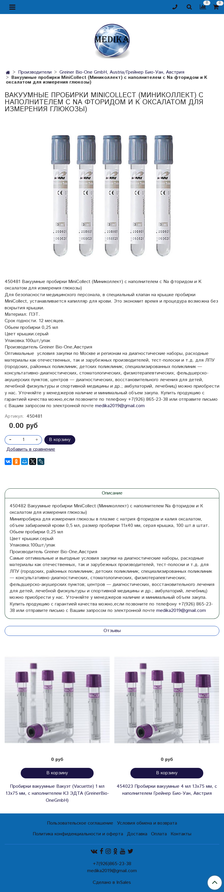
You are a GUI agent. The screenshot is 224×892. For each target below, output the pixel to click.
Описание (112, 493)
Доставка (137, 834)
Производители (35, 72)
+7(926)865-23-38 (112, 863)
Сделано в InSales (112, 882)
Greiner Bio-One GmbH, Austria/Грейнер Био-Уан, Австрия (122, 72)
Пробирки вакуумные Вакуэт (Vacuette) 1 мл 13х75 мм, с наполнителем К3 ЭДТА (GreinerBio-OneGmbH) (57, 793)
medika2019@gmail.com (120, 405)
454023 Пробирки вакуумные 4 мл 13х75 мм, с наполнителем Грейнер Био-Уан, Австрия (167, 790)
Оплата (159, 834)
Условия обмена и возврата (147, 823)
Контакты (181, 834)
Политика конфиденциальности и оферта (78, 834)
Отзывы (112, 630)
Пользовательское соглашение (80, 823)
